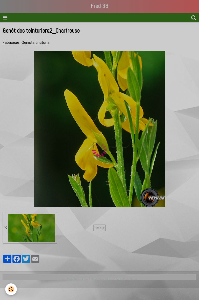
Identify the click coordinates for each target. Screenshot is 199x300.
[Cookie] (11, 289)
